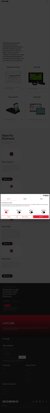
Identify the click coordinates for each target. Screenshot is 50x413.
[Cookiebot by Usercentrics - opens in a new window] (44, 195)
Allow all (41, 216)
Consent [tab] (8, 198)
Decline (9, 216)
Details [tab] (25, 198)
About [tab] (41, 198)
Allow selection (25, 216)
